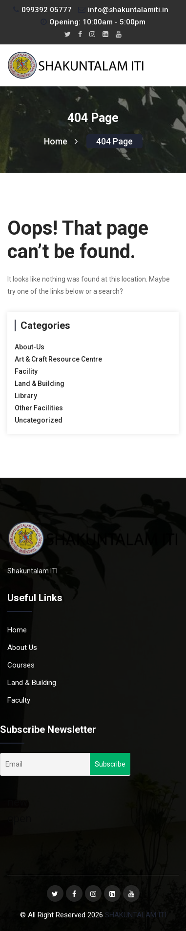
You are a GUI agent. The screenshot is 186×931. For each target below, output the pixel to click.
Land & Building (39, 383)
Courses (21, 665)
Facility (26, 371)
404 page (114, 141)
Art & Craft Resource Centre (58, 359)
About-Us (29, 347)
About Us (22, 647)
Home (61, 141)
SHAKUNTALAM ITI (135, 915)
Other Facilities (39, 408)
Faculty (18, 700)
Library (26, 396)
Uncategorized (38, 420)
